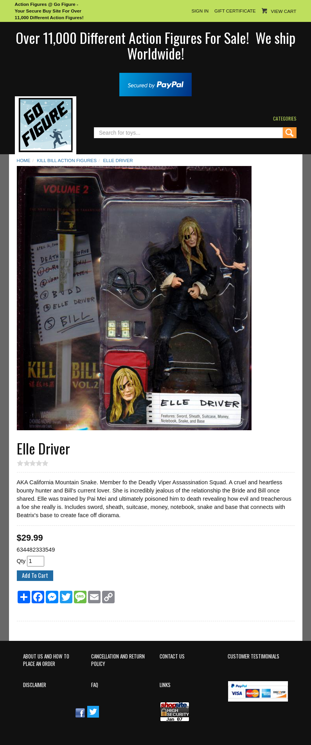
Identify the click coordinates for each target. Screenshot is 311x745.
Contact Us (172, 656)
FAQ (94, 685)
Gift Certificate (234, 10)
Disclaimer (34, 685)
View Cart (284, 11)
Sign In (200, 10)
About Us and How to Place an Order (46, 660)
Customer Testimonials (253, 656)
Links (165, 685)
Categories (285, 118)
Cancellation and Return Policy (118, 660)
